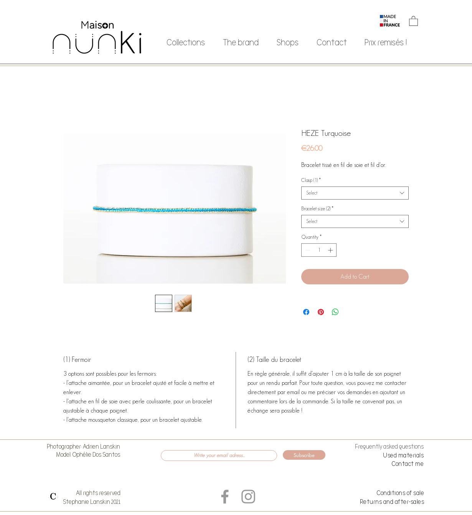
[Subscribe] (304, 455)
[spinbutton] (319, 250)
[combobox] (355, 193)
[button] (413, 20)
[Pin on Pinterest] (320, 312)
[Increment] (331, 250)
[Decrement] (307, 250)
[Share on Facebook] (306, 312)
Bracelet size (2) (317, 208)
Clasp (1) (311, 180)
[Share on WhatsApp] (335, 312)
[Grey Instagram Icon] (248, 496)
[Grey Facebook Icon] (225, 496)
